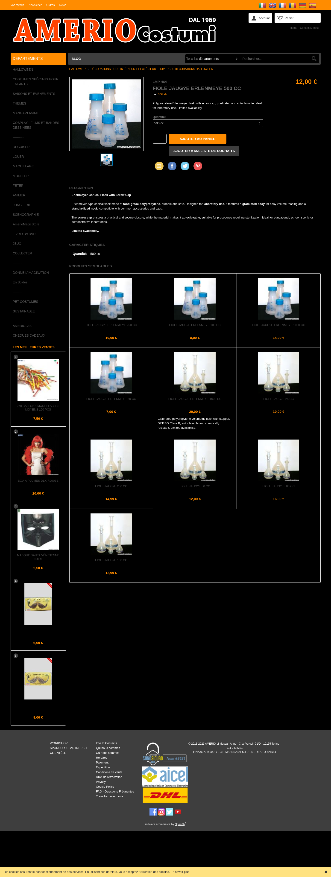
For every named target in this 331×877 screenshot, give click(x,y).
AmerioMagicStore (26, 224)
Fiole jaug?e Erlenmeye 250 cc (111, 325)
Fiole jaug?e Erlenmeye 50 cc (111, 399)
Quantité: (159, 117)
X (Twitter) (185, 167)
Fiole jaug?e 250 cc (111, 486)
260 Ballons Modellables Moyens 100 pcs (38, 407)
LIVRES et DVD (24, 234)
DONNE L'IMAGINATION (31, 272)
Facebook (172, 166)
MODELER (21, 176)
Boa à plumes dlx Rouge (38, 480)
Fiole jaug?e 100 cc (111, 560)
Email (158, 166)
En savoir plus (180, 872)
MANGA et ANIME (26, 113)
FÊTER (18, 185)
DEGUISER (21, 147)
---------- (18, 137)
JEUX (17, 243)
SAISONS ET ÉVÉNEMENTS (34, 94)
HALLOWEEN (23, 69)
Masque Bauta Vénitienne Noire (38, 557)
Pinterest (198, 166)
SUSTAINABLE (24, 311)
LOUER (18, 156)
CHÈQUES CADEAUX (29, 335)
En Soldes (20, 282)
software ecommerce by (165, 824)
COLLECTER (22, 253)
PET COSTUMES (25, 301)
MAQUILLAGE (23, 166)
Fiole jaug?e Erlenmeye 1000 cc (278, 325)
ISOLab (162, 94)
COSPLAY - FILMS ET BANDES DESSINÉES (36, 125)
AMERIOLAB (22, 326)
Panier (289, 18)
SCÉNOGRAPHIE (26, 214)
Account (264, 18)
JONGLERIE (22, 205)
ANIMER (19, 195)
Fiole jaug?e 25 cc (278, 399)
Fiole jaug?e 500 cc (279, 486)
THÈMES (19, 103)
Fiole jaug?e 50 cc (195, 486)
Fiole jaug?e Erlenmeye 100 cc (194, 325)
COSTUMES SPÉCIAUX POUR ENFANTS (36, 81)
